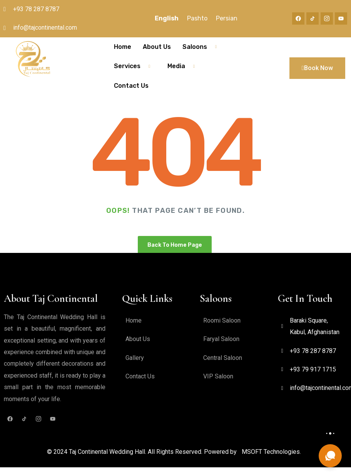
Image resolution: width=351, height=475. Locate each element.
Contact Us (131, 85)
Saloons (202, 47)
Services (135, 66)
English (167, 18)
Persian (226, 18)
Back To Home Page (174, 245)
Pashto (197, 18)
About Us (157, 46)
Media (184, 66)
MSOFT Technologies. (271, 451)
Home (122, 46)
